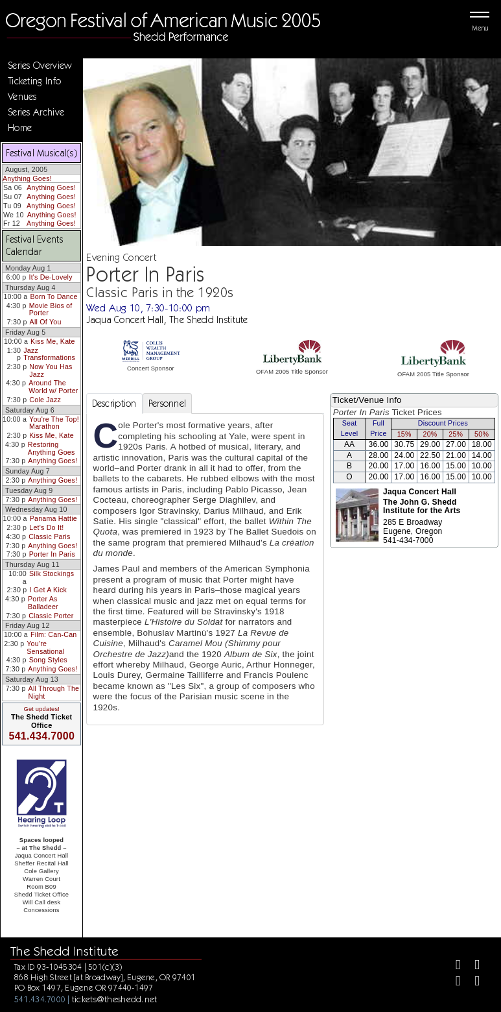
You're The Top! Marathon (54, 423)
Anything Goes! (27, 178)
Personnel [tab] (167, 403)
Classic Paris (49, 536)
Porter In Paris (52, 554)
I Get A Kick (48, 590)
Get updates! (41, 709)
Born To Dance (53, 296)
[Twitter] (471, 966)
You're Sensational (45, 647)
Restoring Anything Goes (51, 448)
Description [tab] (114, 403)
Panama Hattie (53, 518)
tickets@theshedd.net (114, 999)
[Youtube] (471, 982)
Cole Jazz (45, 400)
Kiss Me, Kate (52, 341)
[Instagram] (453, 982)
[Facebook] (453, 966)
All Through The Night (54, 692)
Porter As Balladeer (43, 602)
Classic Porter (51, 616)
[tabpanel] (205, 569)
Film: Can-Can (53, 634)
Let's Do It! (46, 527)
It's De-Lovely (51, 277)
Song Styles (48, 660)
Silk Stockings (51, 573)
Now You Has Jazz (50, 370)
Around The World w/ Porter (53, 386)
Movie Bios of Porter (51, 309)
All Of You (46, 322)
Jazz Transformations (49, 354)
